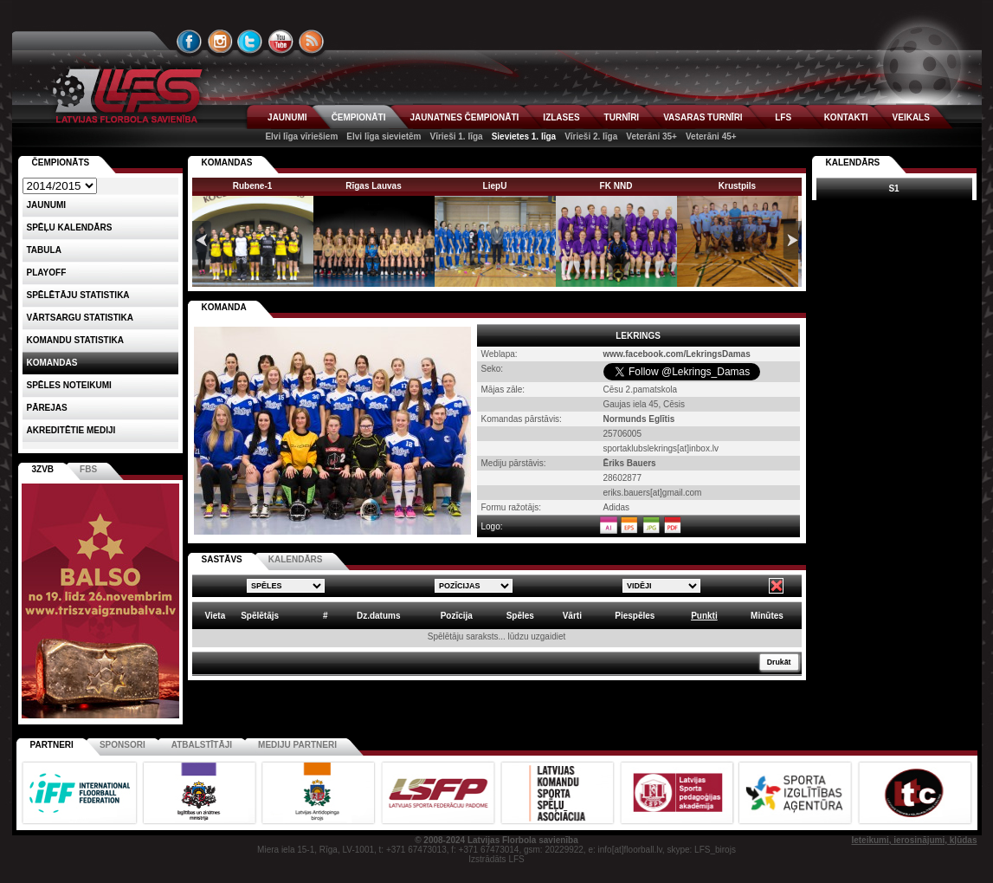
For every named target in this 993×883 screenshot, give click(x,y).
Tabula (44, 250)
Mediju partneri (297, 745)
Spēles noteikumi (69, 385)
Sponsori (122, 745)
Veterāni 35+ (651, 136)
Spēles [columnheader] (520, 615)
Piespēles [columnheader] (634, 615)
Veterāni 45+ (711, 136)
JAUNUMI (287, 117)
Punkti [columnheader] (704, 615)
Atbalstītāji (201, 745)
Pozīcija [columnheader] (457, 615)
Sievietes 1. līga (524, 136)
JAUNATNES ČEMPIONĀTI (464, 117)
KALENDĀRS (295, 559)
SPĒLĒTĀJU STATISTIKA (78, 295)
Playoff (47, 272)
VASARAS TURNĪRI (702, 117)
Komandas (52, 362)
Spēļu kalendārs (70, 227)
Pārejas (47, 407)
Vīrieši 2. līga (590, 136)
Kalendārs (853, 162)
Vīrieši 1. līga (455, 136)
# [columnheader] (325, 615)
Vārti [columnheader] (572, 615)
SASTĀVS (222, 559)
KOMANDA (224, 307)
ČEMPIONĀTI (359, 117)
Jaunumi (47, 205)
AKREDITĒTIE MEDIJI (71, 430)
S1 (893, 188)
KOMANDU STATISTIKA (75, 340)
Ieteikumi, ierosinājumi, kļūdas (914, 840)
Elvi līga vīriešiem (301, 136)
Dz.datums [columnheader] (379, 615)
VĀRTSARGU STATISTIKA (80, 317)
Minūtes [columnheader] (767, 615)
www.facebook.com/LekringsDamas (677, 354)
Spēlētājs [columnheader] (260, 615)
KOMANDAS (227, 162)
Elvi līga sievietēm (383, 136)
